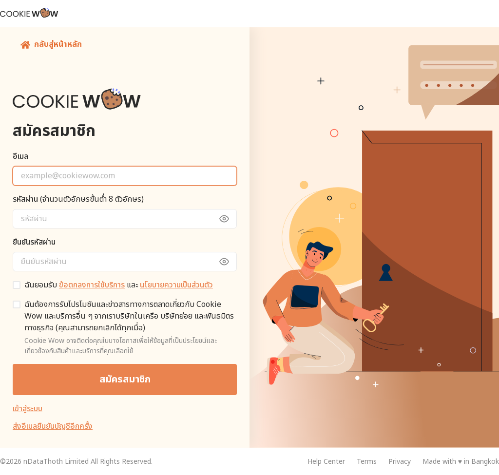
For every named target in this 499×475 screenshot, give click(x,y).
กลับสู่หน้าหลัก (51, 44)
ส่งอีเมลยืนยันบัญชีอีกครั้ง (53, 426)
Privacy (399, 461)
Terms (367, 461)
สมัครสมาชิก (125, 379)
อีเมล (20, 156)
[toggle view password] (229, 218)
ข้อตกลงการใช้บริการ (92, 285)
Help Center (326, 461)
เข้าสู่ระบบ (27, 409)
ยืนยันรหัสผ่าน (34, 242)
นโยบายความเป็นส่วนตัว (176, 285)
